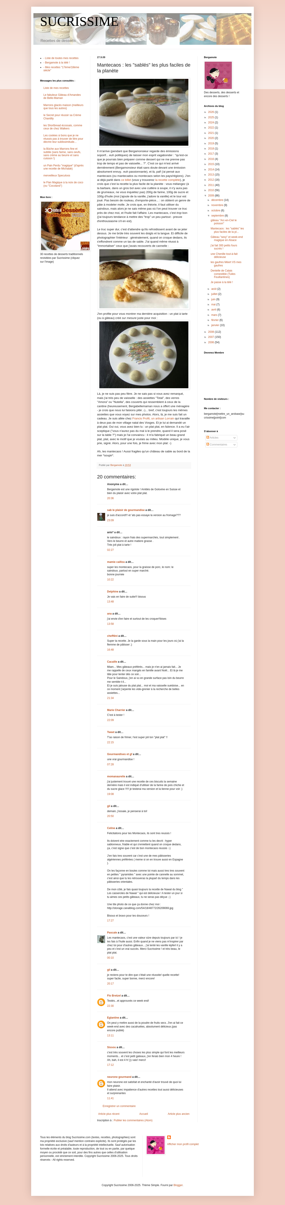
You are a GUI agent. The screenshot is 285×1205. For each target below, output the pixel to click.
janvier (215, 325)
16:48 (110, 649)
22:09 (110, 720)
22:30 (110, 1005)
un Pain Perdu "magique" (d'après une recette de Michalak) (63, 167)
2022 (211, 127)
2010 (211, 190)
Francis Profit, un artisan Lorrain (153, 418)
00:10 (110, 957)
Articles (212, 437)
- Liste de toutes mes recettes (60, 58)
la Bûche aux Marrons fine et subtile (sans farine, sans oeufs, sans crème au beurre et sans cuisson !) (62, 153)
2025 (211, 117)
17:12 (110, 1064)
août (214, 288)
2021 (211, 133)
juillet (214, 294)
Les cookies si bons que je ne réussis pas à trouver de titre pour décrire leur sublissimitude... (63, 138)
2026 (211, 112)
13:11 (110, 1035)
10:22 (110, 579)
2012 (211, 179)
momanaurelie (116, 776)
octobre (216, 210)
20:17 (110, 983)
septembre (218, 215)
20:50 (110, 816)
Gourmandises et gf (119, 754)
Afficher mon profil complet (183, 1144)
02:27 (110, 549)
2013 (211, 174)
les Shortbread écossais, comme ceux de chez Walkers (62, 127)
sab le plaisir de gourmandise (126, 510)
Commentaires (216, 444)
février (215, 320)
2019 (211, 143)
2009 (211, 195)
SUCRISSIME (79, 21)
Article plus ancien (178, 1113)
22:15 (110, 742)
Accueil (143, 1113)
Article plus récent (108, 1113)
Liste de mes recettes (56, 88)
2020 (211, 138)
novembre (217, 205)
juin (213, 299)
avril (214, 309)
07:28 (110, 764)
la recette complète (167, 180)
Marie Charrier (116, 710)
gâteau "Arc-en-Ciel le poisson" (224, 222)
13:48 (110, 601)
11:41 (110, 1098)
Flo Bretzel (114, 995)
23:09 (110, 520)
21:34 (110, 698)
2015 (211, 164)
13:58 (110, 623)
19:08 (110, 794)
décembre (217, 200)
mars (214, 315)
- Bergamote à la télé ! (56, 62)
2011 (211, 185)
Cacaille (112, 661)
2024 (211, 122)
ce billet (126, 180)
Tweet (110, 732)
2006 (211, 342)
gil (108, 806)
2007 (211, 337)
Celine (111, 828)
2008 (211, 331)
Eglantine (113, 1017)
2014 (211, 169)
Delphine (112, 591)
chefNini (112, 635)
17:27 (110, 920)
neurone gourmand (119, 1076)
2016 (211, 159)
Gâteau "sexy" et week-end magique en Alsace (227, 238)
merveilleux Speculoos (56, 175)
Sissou (111, 1047)
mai (213, 304)
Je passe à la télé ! (222, 282)
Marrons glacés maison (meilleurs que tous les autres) (63, 107)
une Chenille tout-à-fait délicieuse (224, 255)
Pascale (112, 932)
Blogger (178, 1185)
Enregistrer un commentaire (119, 1106)
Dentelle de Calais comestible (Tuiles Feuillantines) (223, 274)
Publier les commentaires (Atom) (133, 1120)
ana (109, 613)
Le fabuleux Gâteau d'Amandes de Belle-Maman (62, 96)
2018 (211, 148)
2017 (211, 153)
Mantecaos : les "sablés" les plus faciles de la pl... (227, 230)
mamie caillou (116, 562)
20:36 (110, 498)
